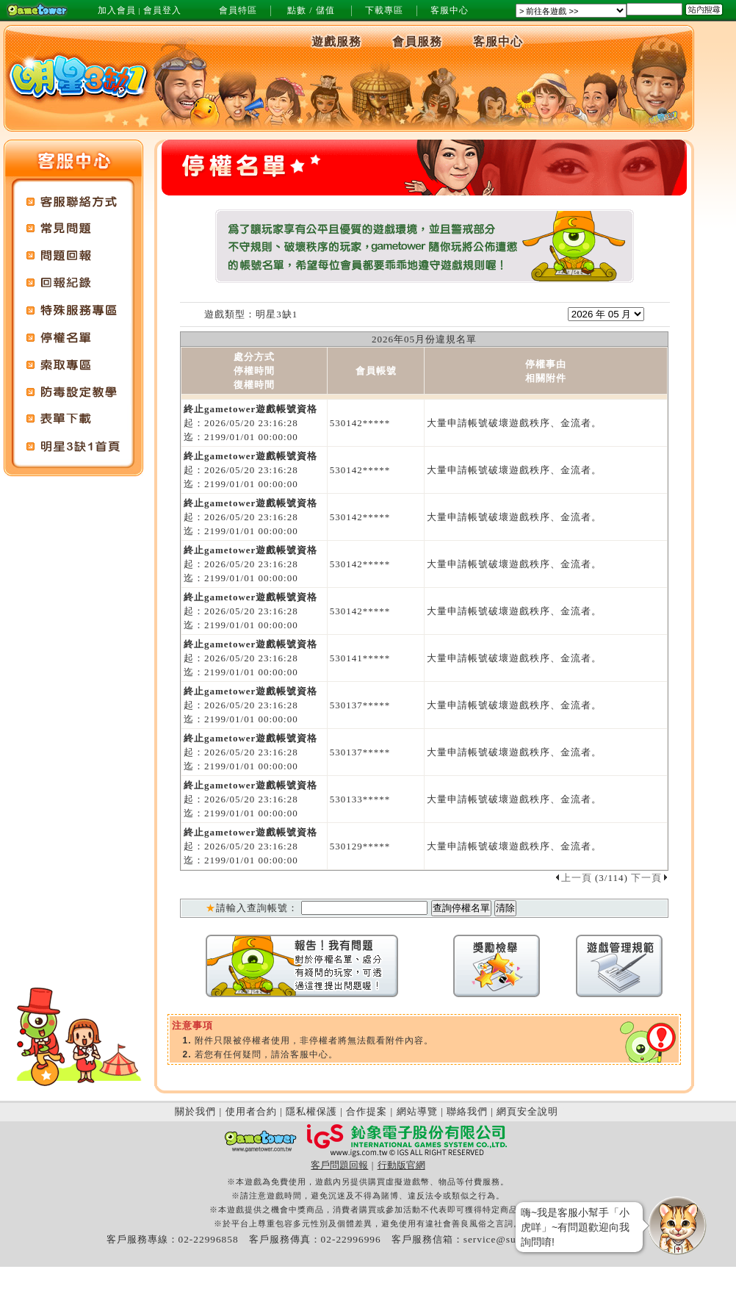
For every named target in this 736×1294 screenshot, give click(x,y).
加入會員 (117, 10)
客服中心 (449, 10)
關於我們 (195, 1111)
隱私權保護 (311, 1111)
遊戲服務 (336, 41)
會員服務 (417, 41)
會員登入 (162, 10)
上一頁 (573, 877)
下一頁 (649, 877)
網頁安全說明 (527, 1111)
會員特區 (238, 10)
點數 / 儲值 (310, 10)
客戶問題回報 (339, 1165)
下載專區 (384, 10)
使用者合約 (251, 1111)
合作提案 (366, 1111)
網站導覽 (417, 1111)
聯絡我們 (467, 1111)
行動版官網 (401, 1165)
